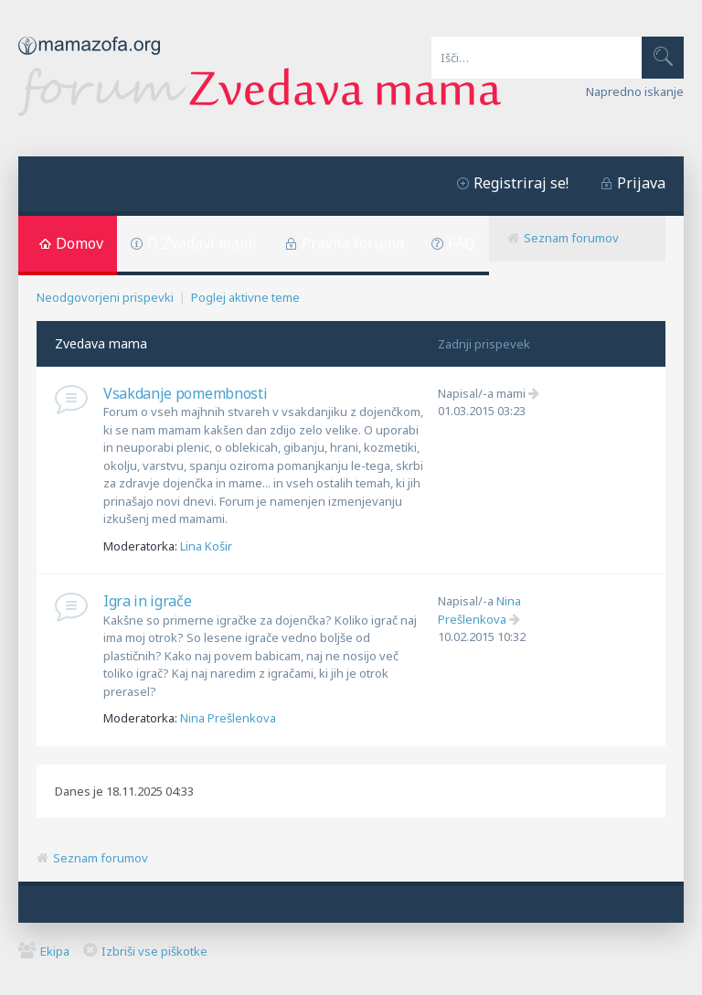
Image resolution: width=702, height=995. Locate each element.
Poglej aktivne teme (245, 297)
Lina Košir (206, 546)
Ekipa (54, 951)
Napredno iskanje (635, 91)
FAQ (461, 243)
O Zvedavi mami (202, 243)
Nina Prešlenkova (228, 718)
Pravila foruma (353, 243)
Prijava (641, 183)
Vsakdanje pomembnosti (185, 393)
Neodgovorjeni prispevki (105, 297)
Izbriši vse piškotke (154, 951)
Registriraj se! (521, 183)
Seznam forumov (571, 238)
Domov (79, 243)
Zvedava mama (101, 343)
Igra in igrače (147, 601)
